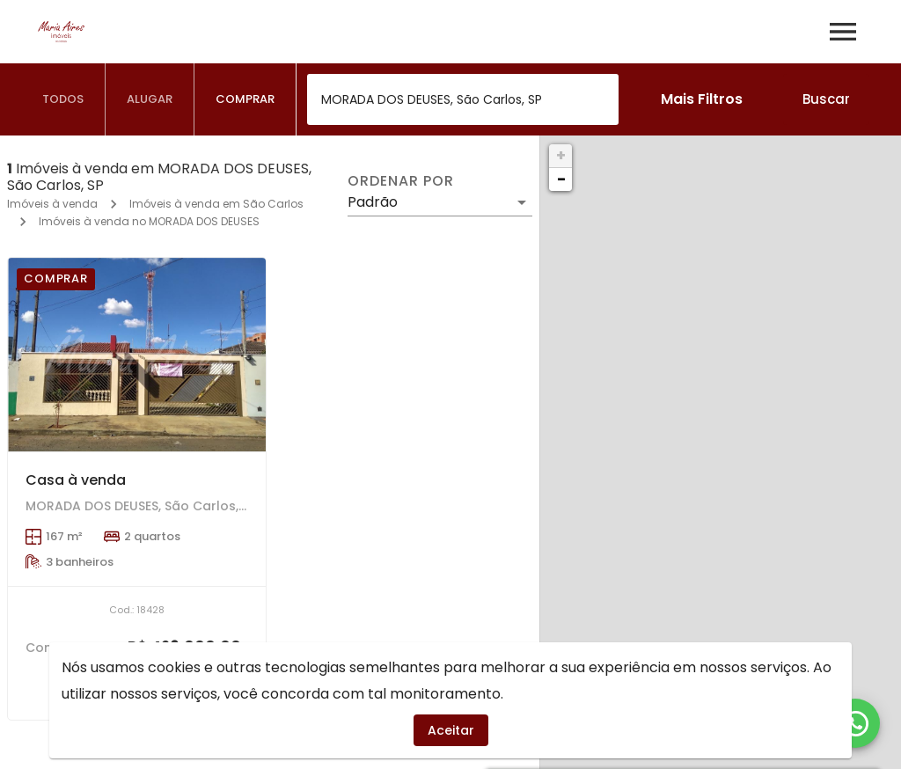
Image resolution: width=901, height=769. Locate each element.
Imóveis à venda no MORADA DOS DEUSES (149, 221)
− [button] (561, 179)
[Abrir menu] (843, 32)
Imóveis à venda (52, 203)
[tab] (63, 99)
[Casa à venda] (137, 354)
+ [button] (561, 155)
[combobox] (463, 99)
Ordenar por (400, 181)
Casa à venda (76, 480)
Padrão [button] (373, 202)
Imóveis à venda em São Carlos (216, 203)
